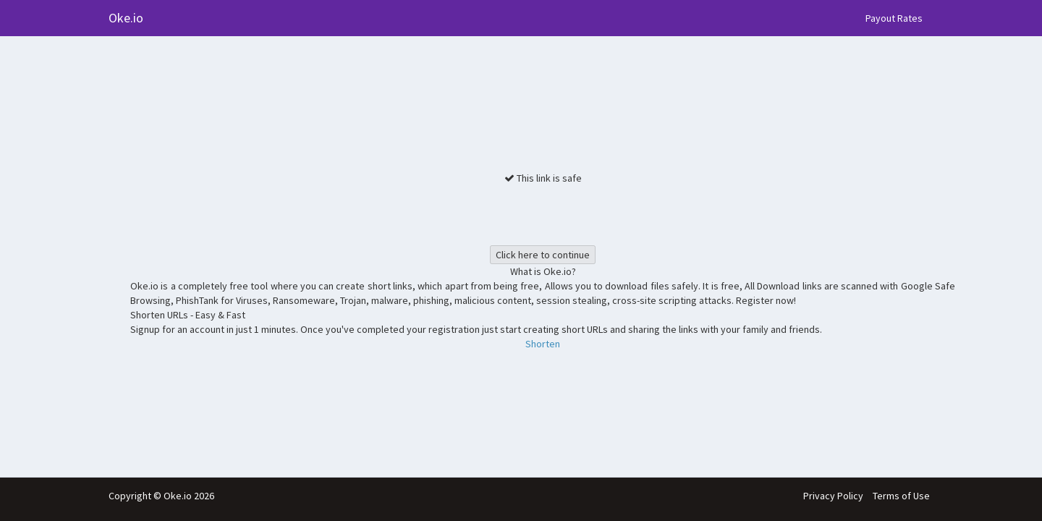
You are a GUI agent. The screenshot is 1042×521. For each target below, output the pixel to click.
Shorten (542, 343)
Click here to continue (543, 254)
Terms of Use (901, 495)
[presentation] (543, 213)
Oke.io (126, 17)
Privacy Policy (833, 495)
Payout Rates (894, 18)
